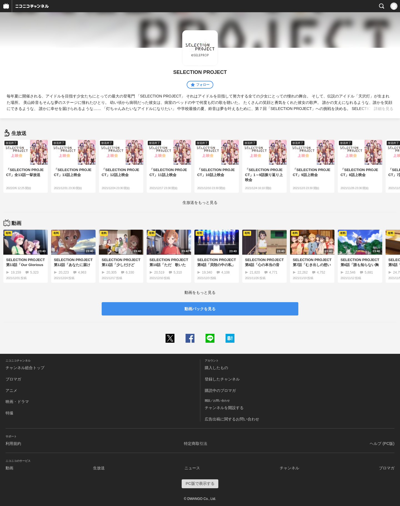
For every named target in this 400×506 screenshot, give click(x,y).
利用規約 (13, 443)
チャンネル (289, 468)
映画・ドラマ (17, 401)
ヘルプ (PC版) (382, 443)
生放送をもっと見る (200, 202)
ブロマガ (13, 379)
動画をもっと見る (200, 292)
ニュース (192, 468)
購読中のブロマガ (220, 390)
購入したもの (216, 367)
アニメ (11, 390)
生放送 (99, 468)
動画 (9, 468)
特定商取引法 (195, 443)
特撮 (9, 413)
